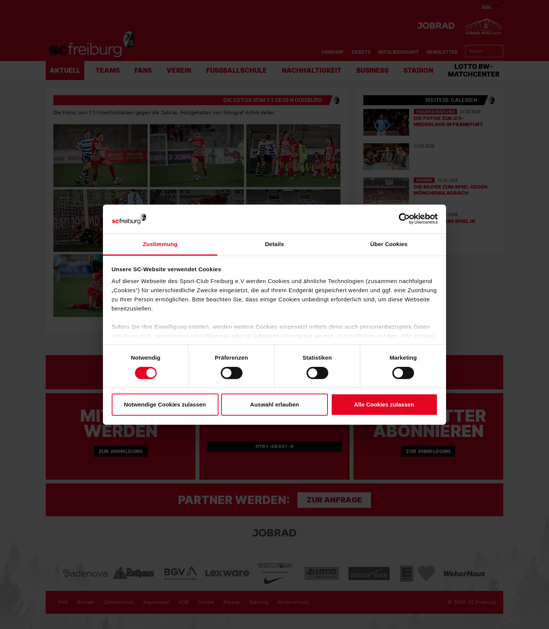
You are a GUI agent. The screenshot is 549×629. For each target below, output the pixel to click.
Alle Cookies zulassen (384, 404)
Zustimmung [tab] (160, 244)
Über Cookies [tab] (389, 244)
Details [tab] (274, 244)
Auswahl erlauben (274, 404)
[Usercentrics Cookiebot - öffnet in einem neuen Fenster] (404, 219)
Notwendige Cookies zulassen (165, 404)
